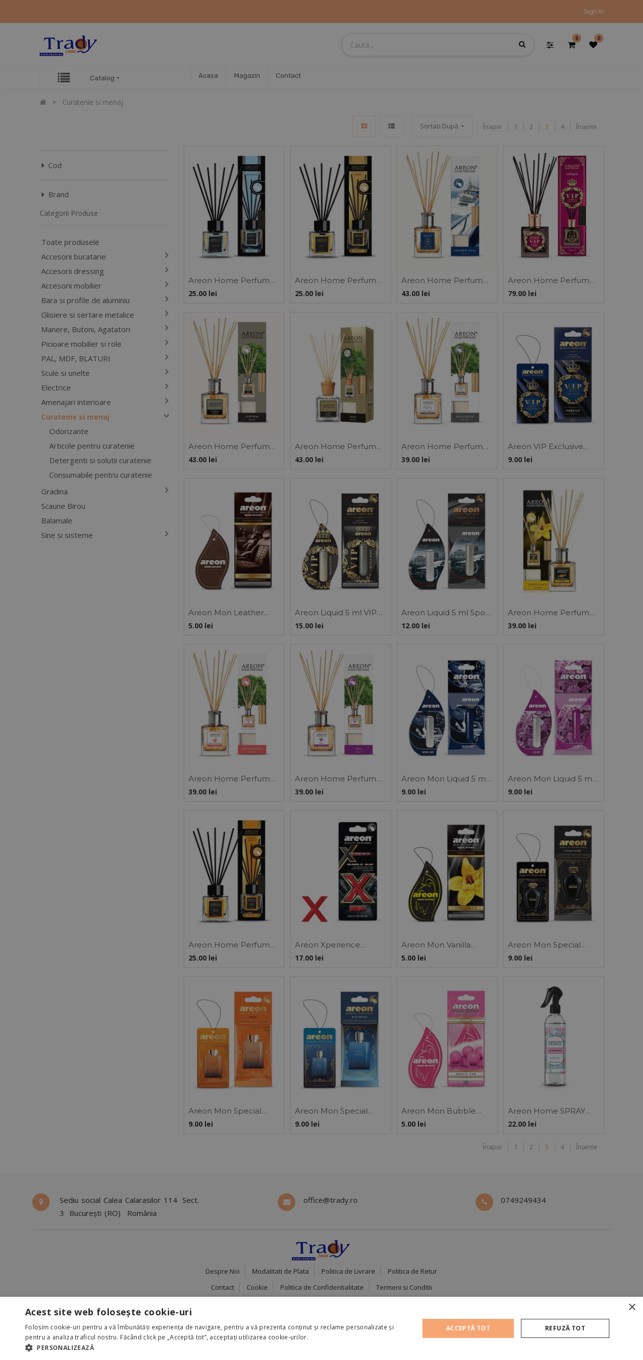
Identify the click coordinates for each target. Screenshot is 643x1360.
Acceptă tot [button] (468, 1328)
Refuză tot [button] (565, 1328)
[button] (216, 1347)
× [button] (631, 1307)
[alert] (321, 680)
